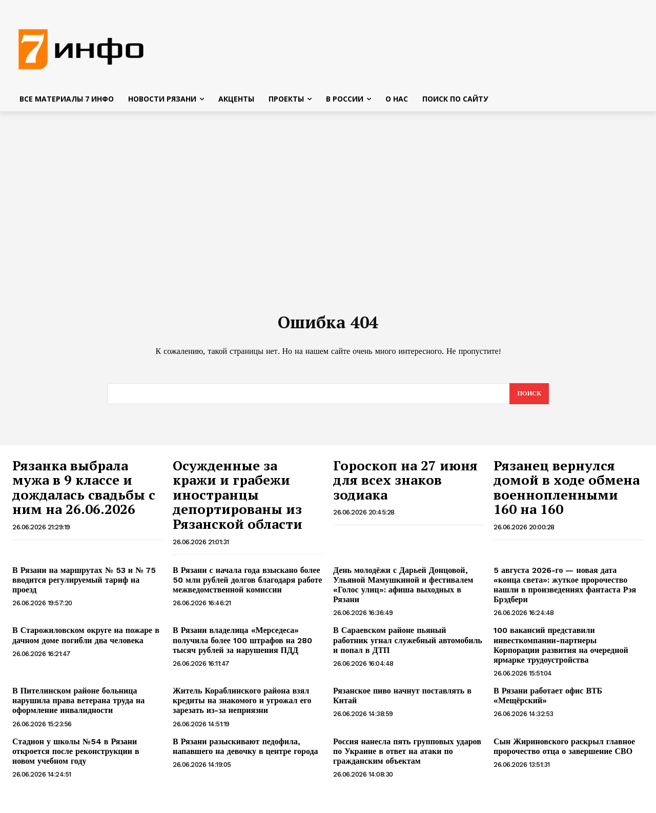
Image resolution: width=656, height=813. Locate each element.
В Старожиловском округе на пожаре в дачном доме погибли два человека (85, 640)
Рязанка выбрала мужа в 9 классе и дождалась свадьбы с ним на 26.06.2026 (83, 493)
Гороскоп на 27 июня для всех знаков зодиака (405, 485)
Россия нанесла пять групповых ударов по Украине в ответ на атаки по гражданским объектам (407, 756)
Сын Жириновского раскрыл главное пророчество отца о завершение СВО (564, 752)
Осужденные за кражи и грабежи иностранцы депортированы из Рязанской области (237, 500)
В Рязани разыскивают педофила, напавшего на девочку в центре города (245, 752)
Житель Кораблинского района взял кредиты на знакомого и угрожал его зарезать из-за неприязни (242, 706)
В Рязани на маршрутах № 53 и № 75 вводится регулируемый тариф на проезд (84, 585)
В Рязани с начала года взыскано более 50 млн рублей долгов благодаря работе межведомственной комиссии (247, 585)
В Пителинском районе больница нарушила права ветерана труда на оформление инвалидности (78, 706)
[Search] (528, 399)
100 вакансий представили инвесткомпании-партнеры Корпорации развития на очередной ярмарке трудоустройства (561, 650)
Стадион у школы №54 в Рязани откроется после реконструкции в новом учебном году (75, 756)
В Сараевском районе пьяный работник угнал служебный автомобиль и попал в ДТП (407, 645)
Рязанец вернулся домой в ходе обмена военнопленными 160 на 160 (567, 493)
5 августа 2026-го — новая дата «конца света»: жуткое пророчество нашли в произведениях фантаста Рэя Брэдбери (565, 590)
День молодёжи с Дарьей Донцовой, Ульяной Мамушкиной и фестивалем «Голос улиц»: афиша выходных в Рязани (403, 590)
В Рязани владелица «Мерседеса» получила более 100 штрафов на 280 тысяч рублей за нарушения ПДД (242, 645)
